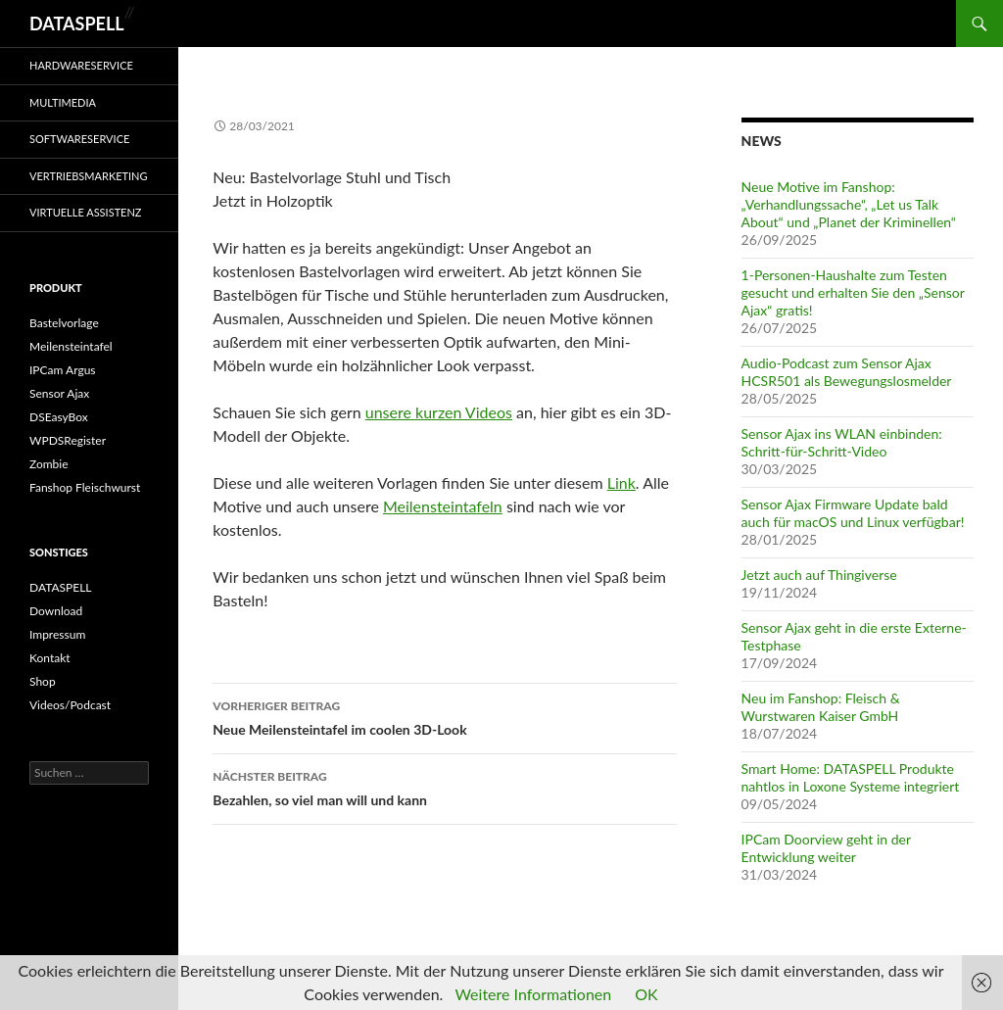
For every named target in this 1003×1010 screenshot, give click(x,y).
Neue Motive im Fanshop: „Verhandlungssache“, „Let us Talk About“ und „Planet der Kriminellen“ (848, 204)
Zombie (49, 464)
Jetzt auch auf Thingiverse (819, 574)
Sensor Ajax (59, 393)
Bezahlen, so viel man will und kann (445, 786)
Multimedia (62, 102)
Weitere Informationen (532, 994)
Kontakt (50, 657)
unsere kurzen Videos (438, 412)
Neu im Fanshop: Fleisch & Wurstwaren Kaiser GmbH (820, 707)
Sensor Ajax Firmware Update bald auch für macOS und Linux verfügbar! (853, 513)
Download (55, 610)
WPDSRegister (67, 440)
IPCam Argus (62, 369)
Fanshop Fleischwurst (84, 487)
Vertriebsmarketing (88, 175)
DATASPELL (76, 23)
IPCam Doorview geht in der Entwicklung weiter (826, 848)
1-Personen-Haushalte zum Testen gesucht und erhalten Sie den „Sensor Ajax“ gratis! (853, 292)
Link (621, 482)
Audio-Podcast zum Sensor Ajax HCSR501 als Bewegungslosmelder (846, 372)
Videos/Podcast (70, 704)
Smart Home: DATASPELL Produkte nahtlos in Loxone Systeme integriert (850, 777)
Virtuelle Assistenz (85, 212)
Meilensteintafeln (442, 506)
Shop (42, 681)
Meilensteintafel (71, 346)
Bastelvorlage (64, 322)
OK (646, 994)
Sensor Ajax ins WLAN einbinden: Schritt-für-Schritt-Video (841, 442)
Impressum (57, 634)
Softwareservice (79, 138)
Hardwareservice (81, 65)
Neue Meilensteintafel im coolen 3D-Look (445, 716)
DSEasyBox (58, 416)
